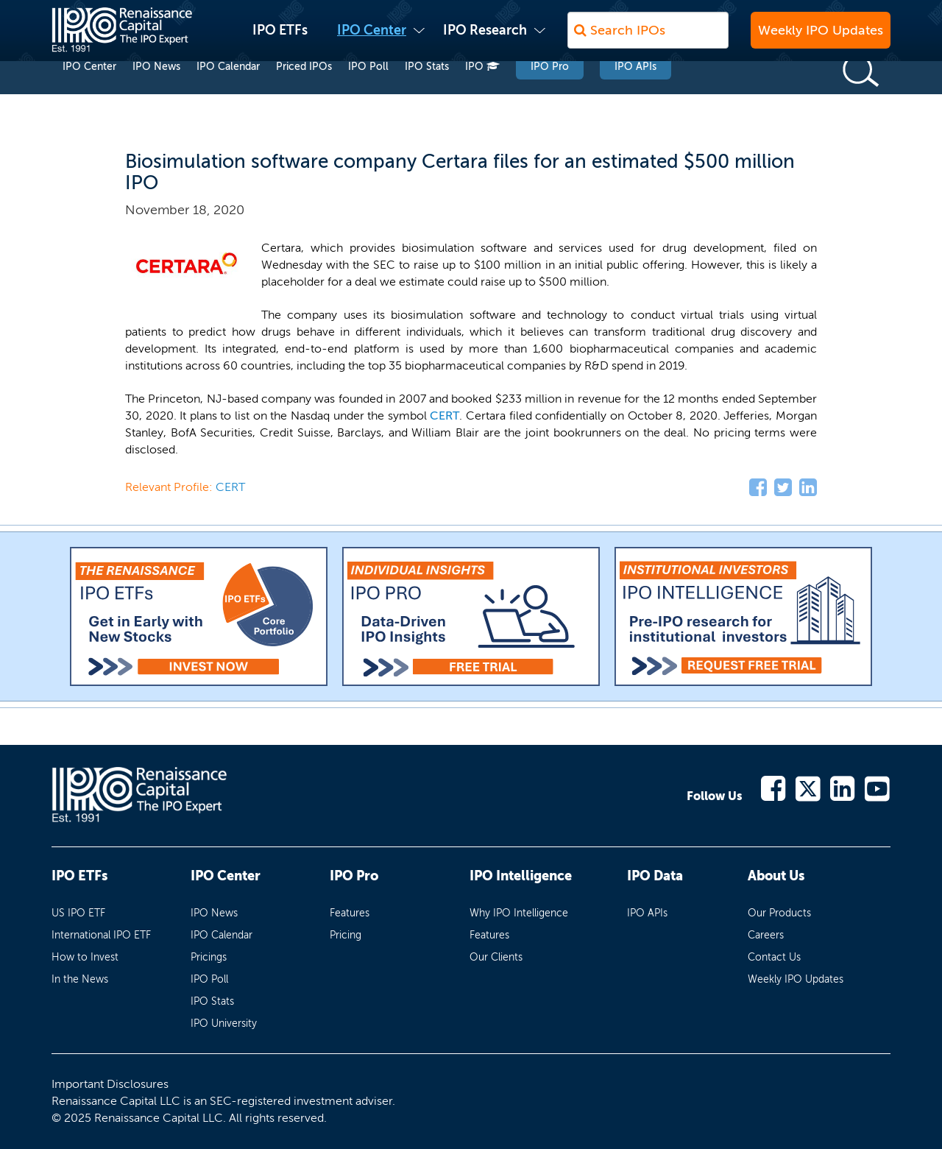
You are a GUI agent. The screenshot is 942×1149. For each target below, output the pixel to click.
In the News (80, 979)
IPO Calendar (228, 94)
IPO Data (655, 876)
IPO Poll (368, 94)
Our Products (779, 913)
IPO (482, 94)
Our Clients (496, 957)
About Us (776, 876)
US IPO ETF (78, 913)
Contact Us (774, 957)
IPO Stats (427, 94)
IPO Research (485, 37)
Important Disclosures (110, 1084)
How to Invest (85, 957)
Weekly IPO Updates (820, 37)
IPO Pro (550, 94)
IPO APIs (635, 94)
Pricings (209, 957)
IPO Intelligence (521, 876)
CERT (444, 416)
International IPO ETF (101, 935)
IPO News (156, 94)
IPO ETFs (280, 37)
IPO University (224, 1023)
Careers (766, 935)
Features (349, 913)
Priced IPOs (304, 94)
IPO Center (371, 37)
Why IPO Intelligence (519, 913)
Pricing (345, 935)
